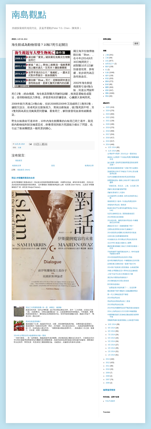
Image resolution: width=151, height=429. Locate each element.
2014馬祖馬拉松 (113, 298)
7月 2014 (111, 335)
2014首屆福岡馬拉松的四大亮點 (119, 257)
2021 (108, 121)
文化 (107, 61)
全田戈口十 (109, 64)
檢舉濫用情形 (109, 390)
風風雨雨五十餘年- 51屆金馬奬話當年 (122, 201)
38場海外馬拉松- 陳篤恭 (116, 205)
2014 (108, 144)
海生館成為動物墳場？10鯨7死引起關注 (122, 168)
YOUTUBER (110, 401)
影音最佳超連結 (113, 284)
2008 (108, 376)
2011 (108, 366)
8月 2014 (111, 331)
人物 (107, 55)
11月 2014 (112, 151)
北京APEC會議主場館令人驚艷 (119, 243)
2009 (108, 373)
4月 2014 (111, 345)
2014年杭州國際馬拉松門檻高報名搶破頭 (123, 308)
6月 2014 (111, 338)
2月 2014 (111, 351)
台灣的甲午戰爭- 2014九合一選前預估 (122, 154)
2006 (108, 383)
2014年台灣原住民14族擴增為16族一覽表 (30, 335)
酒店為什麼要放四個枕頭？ (117, 277)
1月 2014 (111, 355)
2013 (108, 359)
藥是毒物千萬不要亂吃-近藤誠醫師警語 (122, 291)
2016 (108, 138)
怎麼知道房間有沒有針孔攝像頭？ (120, 229)
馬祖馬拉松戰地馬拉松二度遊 (118, 301)
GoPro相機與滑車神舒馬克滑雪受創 (121, 177)
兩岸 (107, 67)
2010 (108, 369)
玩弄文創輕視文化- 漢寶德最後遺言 (121, 214)
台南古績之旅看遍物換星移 (117, 236)
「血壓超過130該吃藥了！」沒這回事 (121, 288)
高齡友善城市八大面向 (116, 192)
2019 (108, 127)
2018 (108, 131)
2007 (108, 379)
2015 (108, 141)
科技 (107, 78)
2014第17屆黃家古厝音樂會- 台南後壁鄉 (123, 267)
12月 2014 (112, 147)
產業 (107, 90)
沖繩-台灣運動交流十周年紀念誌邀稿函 (122, 271)
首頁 (53, 166)
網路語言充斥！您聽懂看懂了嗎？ (120, 226)
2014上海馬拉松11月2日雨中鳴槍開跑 (122, 311)
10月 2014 (112, 324)
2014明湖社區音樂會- (115, 217)
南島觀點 (29, 15)
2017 (108, 134)
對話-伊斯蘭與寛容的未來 (23, 178)
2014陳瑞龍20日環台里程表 (118, 281)
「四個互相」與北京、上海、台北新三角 (123, 186)
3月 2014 (111, 348)
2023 (108, 114)
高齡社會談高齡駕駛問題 (117, 189)
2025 (108, 107)
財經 (107, 84)
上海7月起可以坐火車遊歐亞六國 (120, 274)
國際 (107, 87)
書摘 (107, 81)
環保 (107, 96)
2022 (108, 117)
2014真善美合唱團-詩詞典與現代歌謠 (121, 233)
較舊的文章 (89, 166)
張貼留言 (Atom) (23, 170)
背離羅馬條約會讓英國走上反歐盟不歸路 (123, 320)
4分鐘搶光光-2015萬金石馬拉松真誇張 (122, 239)
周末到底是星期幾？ (33, 321)
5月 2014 (111, 341)
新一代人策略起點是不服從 (117, 294)
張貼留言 (18, 161)
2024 (108, 111)
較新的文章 (16, 166)
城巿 (107, 76)
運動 (107, 93)
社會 (19, 147)
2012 (108, 363)
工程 (107, 58)
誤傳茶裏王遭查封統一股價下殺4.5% (121, 264)
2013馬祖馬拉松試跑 (115, 305)
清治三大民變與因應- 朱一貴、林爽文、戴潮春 (44, 307)
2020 (108, 124)
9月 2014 (111, 328)
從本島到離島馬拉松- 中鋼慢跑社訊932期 (123, 261)
